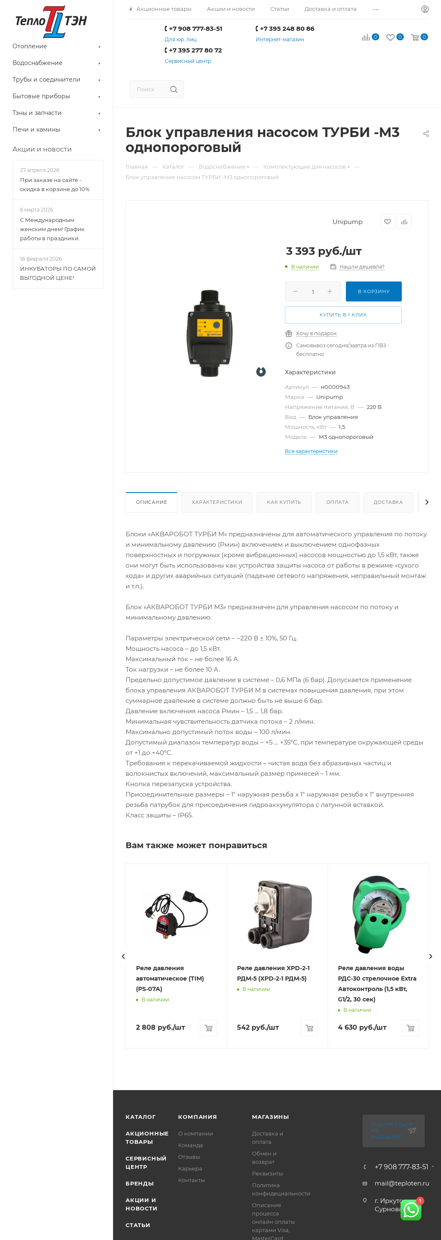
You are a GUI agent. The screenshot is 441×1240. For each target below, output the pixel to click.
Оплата (337, 502)
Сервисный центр (188, 61)
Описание (151, 502)
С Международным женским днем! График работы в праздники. (52, 229)
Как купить (284, 502)
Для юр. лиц (181, 39)
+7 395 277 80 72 (193, 50)
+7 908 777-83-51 (193, 28)
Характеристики (217, 502)
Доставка (388, 502)
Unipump (348, 222)
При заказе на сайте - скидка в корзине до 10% (55, 184)
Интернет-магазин (280, 39)
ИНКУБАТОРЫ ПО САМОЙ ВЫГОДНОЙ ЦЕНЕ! (58, 273)
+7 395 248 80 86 (285, 28)
